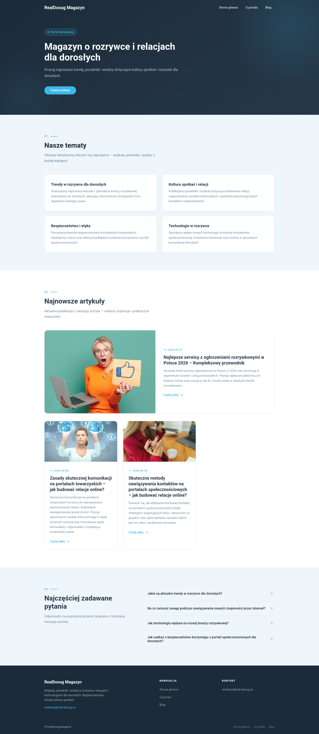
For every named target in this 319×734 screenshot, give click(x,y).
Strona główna (228, 7)
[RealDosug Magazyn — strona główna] (64, 8)
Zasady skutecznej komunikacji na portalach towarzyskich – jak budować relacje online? (81, 484)
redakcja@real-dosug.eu (60, 707)
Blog (268, 7)
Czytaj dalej (173, 395)
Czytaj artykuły (60, 90)
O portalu (252, 7)
